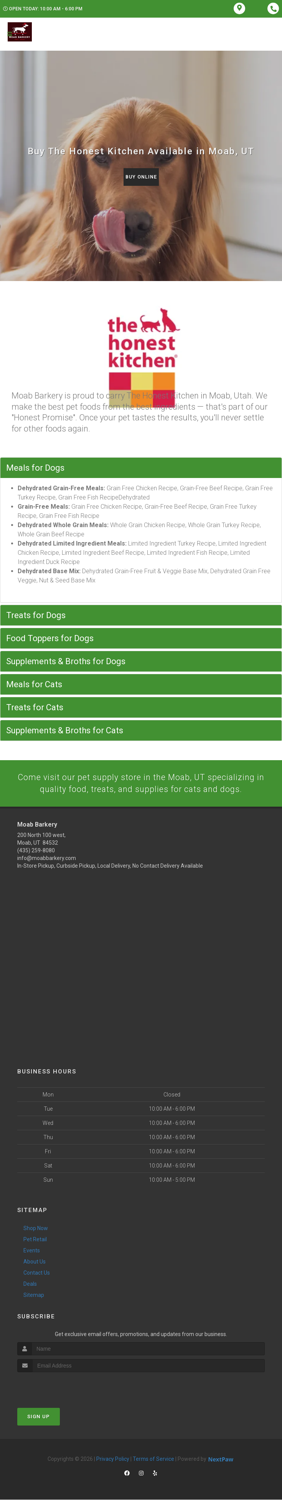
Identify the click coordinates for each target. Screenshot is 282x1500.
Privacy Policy (112, 1459)
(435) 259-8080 (36, 851)
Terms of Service (153, 1459)
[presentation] (58, 1386)
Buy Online (141, 177)
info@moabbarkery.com (46, 858)
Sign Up (38, 1417)
